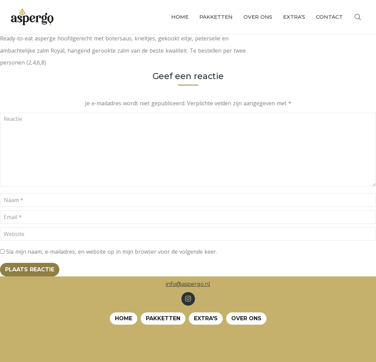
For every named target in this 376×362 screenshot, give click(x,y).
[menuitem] (180, 17)
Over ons (246, 318)
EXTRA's (206, 318)
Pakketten (163, 318)
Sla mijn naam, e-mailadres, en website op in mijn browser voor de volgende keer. (111, 251)
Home (123, 318)
